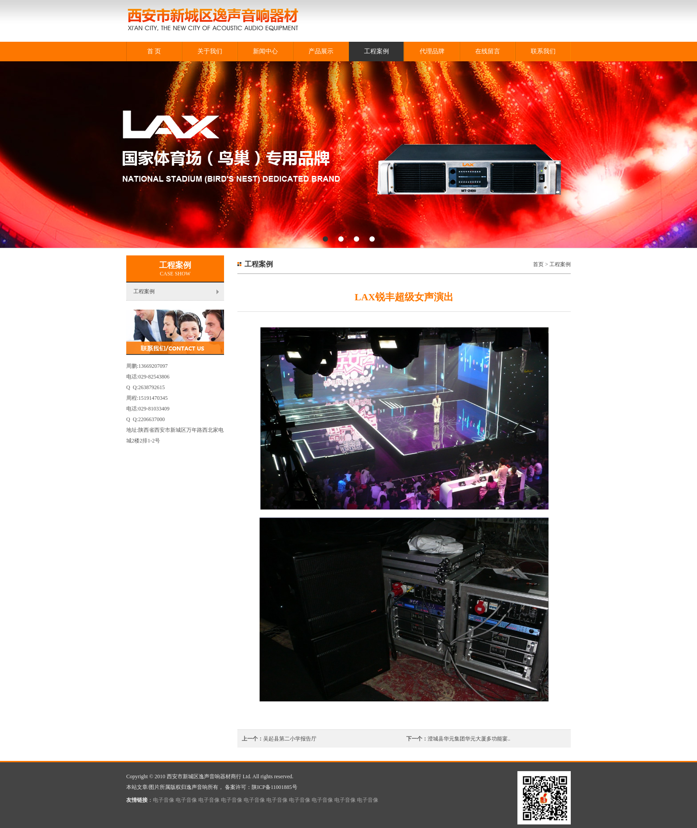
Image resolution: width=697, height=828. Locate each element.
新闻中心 (265, 51)
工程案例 (376, 51)
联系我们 (543, 51)
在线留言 (487, 51)
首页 (538, 264)
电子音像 (163, 800)
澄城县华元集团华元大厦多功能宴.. (469, 739)
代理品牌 (432, 51)
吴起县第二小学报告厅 (289, 739)
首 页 (154, 51)
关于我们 (209, 51)
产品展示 (320, 51)
